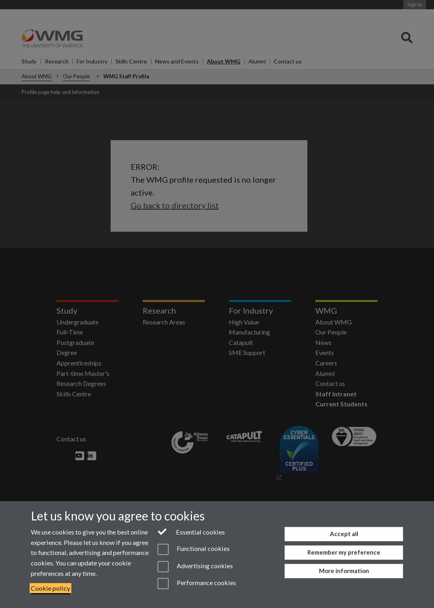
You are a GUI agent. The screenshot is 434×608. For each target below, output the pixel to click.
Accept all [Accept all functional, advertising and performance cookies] (344, 533)
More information (344, 570)
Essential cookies (191, 531)
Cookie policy (50, 588)
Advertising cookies (195, 566)
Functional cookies (193, 549)
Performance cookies (196, 583)
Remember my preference (343, 552)
